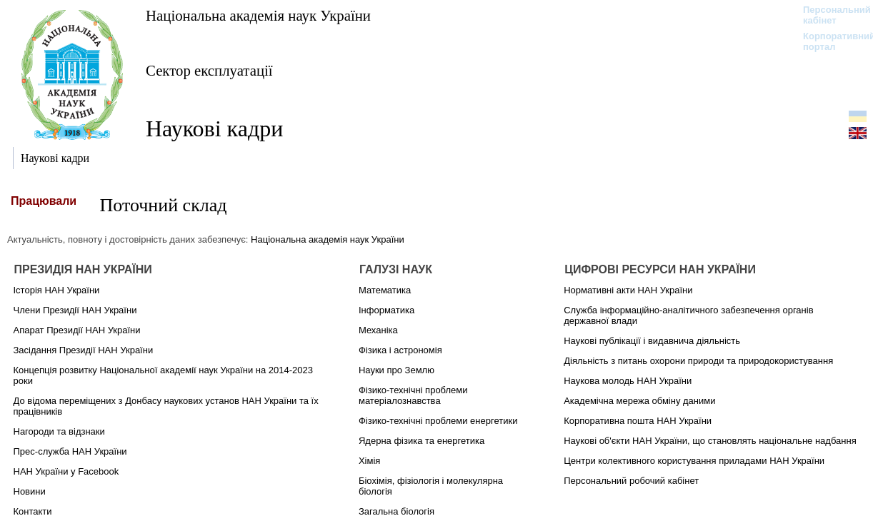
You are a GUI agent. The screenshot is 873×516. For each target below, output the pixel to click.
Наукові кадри (214, 128)
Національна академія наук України (258, 15)
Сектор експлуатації (209, 70)
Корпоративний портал (830, 41)
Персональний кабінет (830, 15)
